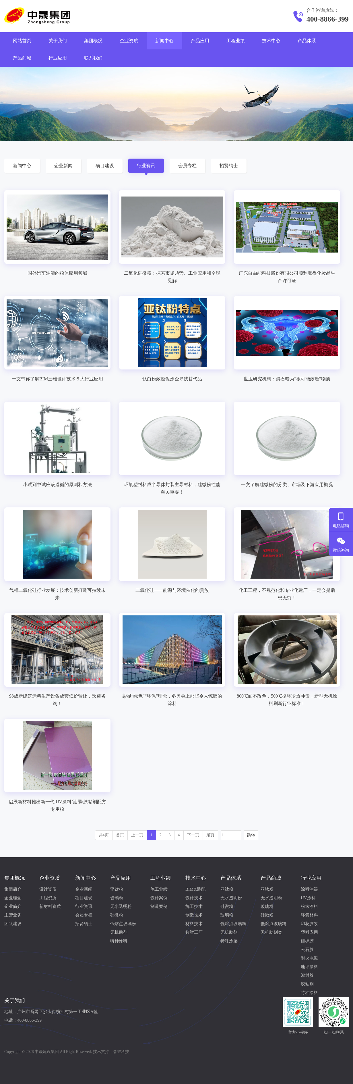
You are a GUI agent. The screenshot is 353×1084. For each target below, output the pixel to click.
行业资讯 (146, 165)
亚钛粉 (116, 889)
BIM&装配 (195, 889)
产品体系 (307, 40)
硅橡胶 (307, 941)
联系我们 (93, 57)
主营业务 (13, 915)
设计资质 (48, 889)
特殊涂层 (229, 941)
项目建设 (105, 165)
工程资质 (48, 898)
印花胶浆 (309, 923)
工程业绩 (235, 40)
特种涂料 (118, 941)
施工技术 (194, 906)
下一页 (193, 835)
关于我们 (58, 40)
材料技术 (194, 923)
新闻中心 (164, 40)
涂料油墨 (309, 889)
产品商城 (22, 57)
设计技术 (194, 898)
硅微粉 (116, 915)
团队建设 (13, 923)
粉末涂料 (309, 906)
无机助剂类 (271, 932)
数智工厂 (194, 932)
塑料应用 (309, 932)
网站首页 (22, 40)
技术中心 (271, 40)
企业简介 (13, 906)
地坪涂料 (309, 966)
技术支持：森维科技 (111, 1052)
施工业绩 (159, 889)
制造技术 (194, 915)
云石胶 (307, 949)
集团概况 (93, 40)
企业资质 (129, 40)
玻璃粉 (116, 898)
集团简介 (13, 889)
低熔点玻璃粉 (123, 923)
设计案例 (159, 898)
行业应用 (58, 57)
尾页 (210, 835)
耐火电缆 (309, 958)
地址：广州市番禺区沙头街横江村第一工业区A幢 (51, 1011)
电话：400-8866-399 (23, 1020)
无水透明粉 (121, 906)
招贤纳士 (229, 165)
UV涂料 (308, 898)
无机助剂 (118, 932)
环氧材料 (309, 915)
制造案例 (159, 906)
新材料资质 (50, 906)
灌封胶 (307, 975)
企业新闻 (63, 165)
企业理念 (13, 898)
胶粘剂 (307, 984)
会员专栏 (187, 165)
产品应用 (200, 40)
